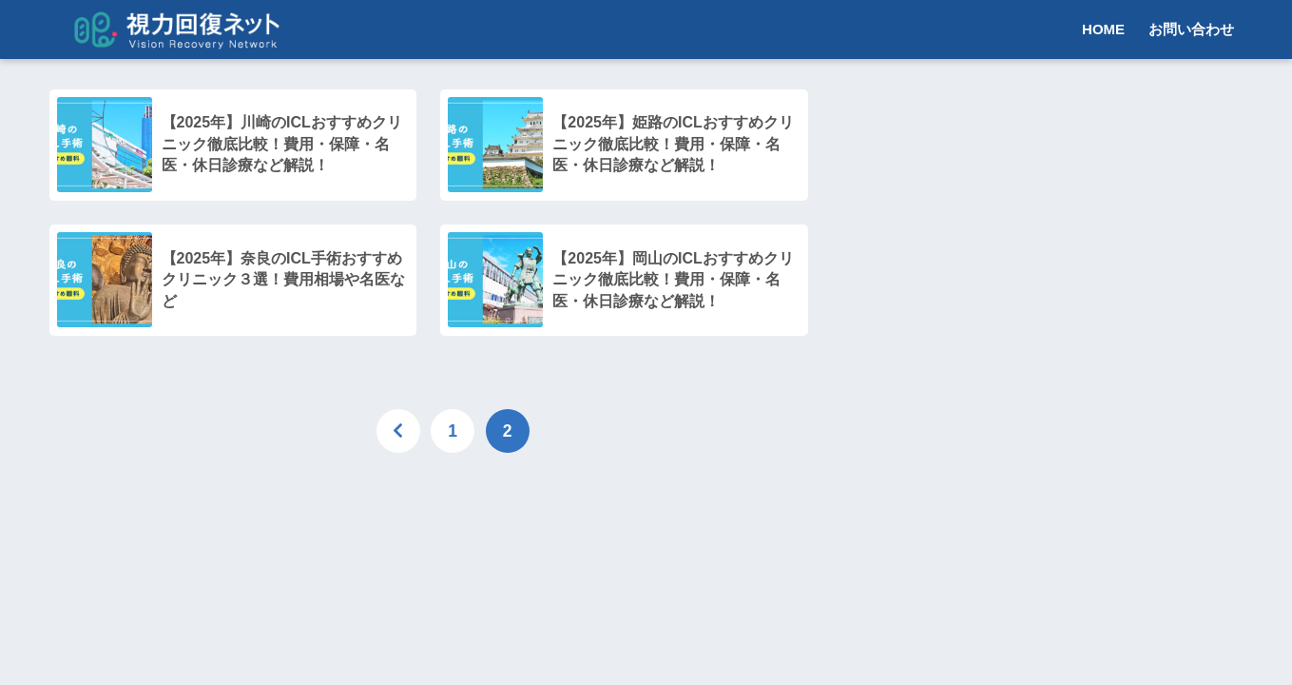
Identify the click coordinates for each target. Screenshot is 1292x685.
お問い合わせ (1191, 29)
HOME (1103, 29)
